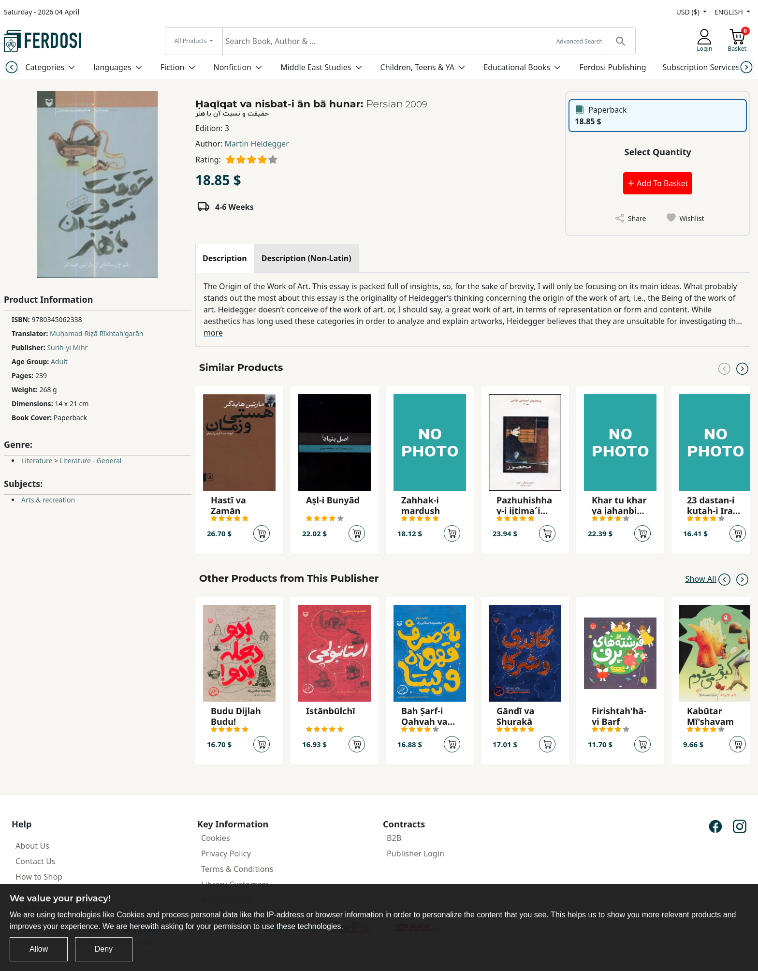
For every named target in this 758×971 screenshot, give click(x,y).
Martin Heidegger (257, 143)
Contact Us (35, 861)
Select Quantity (658, 152)
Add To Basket (657, 183)
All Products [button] (191, 41)
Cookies (215, 838)
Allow (38, 949)
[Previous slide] (11, 67)
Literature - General (91, 460)
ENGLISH (729, 11)
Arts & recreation (48, 499)
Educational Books (516, 67)
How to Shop (38, 876)
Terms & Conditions (237, 869)
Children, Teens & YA (417, 67)
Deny (104, 949)
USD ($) (688, 11)
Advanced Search (579, 41)
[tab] (224, 258)
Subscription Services (701, 67)
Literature (36, 460)
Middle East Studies (315, 67)
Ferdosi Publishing (612, 67)
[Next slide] (747, 67)
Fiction (172, 67)
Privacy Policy (226, 853)
